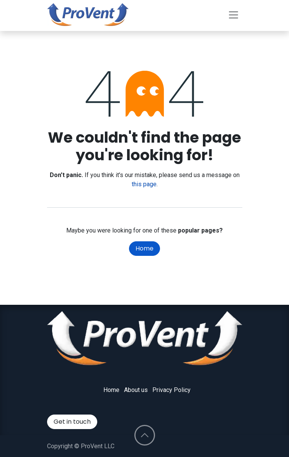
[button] (144, 435)
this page (144, 184)
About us (136, 390)
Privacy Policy (171, 390)
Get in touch (72, 421)
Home (144, 248)
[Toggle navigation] (233, 14)
